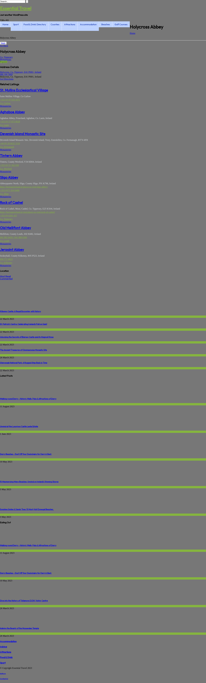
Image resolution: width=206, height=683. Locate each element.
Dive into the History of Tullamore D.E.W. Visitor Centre (24, 600)
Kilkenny (25, 316)
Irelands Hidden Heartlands (33, 355)
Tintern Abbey (11, 155)
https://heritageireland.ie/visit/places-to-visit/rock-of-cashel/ (27, 212)
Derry (2, 404)
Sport (16, 24)
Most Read (5, 276)
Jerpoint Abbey (12, 249)
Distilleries (5, 606)
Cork (13, 342)
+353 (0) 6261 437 (8, 215)
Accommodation (88, 24)
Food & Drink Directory (34, 24)
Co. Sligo (4, 194)
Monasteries (5, 59)
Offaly (50, 355)
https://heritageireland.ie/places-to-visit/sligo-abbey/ (24, 187)
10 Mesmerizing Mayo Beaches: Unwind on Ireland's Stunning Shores (29, 482)
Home (5, 24)
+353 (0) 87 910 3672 (10, 100)
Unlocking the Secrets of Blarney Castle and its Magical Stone (27, 337)
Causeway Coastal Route (11, 633)
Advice (3, 646)
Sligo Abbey (9, 177)
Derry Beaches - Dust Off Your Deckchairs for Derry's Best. (26, 454)
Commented (6, 278)
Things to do (36, 316)
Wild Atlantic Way (72, 342)
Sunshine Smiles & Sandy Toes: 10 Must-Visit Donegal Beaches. (27, 509)
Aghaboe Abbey (12, 112)
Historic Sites (23, 342)
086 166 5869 (6, 74)
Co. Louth (4, 241)
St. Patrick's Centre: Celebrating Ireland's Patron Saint (23, 324)
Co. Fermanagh (7, 147)
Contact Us (4, 679)
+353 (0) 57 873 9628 (10, 121)
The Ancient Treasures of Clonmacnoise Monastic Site (23, 350)
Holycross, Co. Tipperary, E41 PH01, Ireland (20, 72)
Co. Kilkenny (6, 262)
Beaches (105, 24)
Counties (55, 24)
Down (3, 329)
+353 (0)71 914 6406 (9, 190)
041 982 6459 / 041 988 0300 (13, 237)
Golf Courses (121, 24)
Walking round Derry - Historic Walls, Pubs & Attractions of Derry (28, 399)
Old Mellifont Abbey (15, 228)
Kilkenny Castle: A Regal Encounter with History (20, 311)
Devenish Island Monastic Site (22, 134)
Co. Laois (4, 125)
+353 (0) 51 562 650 (9, 165)
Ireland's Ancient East (10, 316)
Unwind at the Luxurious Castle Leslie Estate (19, 426)
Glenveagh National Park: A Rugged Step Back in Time (23, 363)
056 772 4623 (6, 259)
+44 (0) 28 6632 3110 (10, 143)
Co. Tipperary (6, 57)
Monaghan (5, 431)
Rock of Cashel (11, 202)
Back (3, 43)
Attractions (69, 24)
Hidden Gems (13, 329)
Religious (25, 329)
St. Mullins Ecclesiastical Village (24, 90)
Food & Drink (6, 657)
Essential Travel (15, 8)
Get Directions (6, 79)
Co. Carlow (5, 103)
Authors (3, 674)
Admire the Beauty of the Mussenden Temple (19, 628)
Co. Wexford (6, 168)
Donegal (4, 368)
